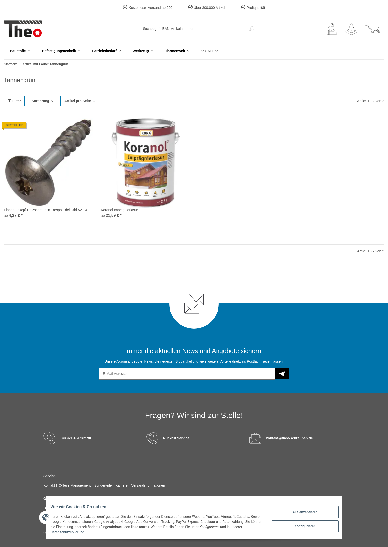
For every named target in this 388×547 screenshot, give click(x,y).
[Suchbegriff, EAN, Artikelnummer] (192, 29)
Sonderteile (103, 485)
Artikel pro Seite (77, 101)
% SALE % (209, 51)
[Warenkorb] (372, 29)
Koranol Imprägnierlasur (119, 210)
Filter (14, 101)
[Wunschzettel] (351, 29)
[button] (331, 29)
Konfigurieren (301, 525)
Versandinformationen (148, 485)
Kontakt (49, 485)
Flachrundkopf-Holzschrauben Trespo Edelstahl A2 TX (45, 210)
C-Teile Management (75, 485)
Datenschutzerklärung (83, 532)
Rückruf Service (176, 438)
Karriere (122, 485)
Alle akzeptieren (301, 513)
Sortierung (40, 101)
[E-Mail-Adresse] (187, 374)
